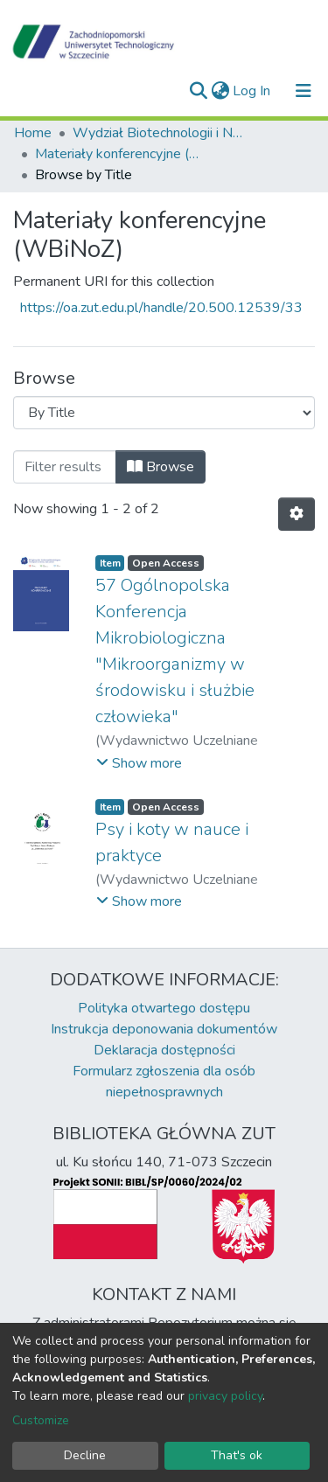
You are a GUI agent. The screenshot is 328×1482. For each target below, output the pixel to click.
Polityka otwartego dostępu (164, 1008)
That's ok (236, 1455)
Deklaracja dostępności (164, 1050)
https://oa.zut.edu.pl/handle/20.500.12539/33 (161, 307)
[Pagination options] (296, 514)
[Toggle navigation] (303, 90)
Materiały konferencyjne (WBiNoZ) (122, 154)
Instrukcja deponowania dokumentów (164, 1029)
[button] (220, 90)
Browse (160, 467)
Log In (252, 91)
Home (33, 133)
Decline (85, 1455)
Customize (40, 1420)
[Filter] (64, 467)
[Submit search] (198, 90)
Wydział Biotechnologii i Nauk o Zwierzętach (160, 133)
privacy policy (225, 1396)
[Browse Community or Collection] (164, 412)
